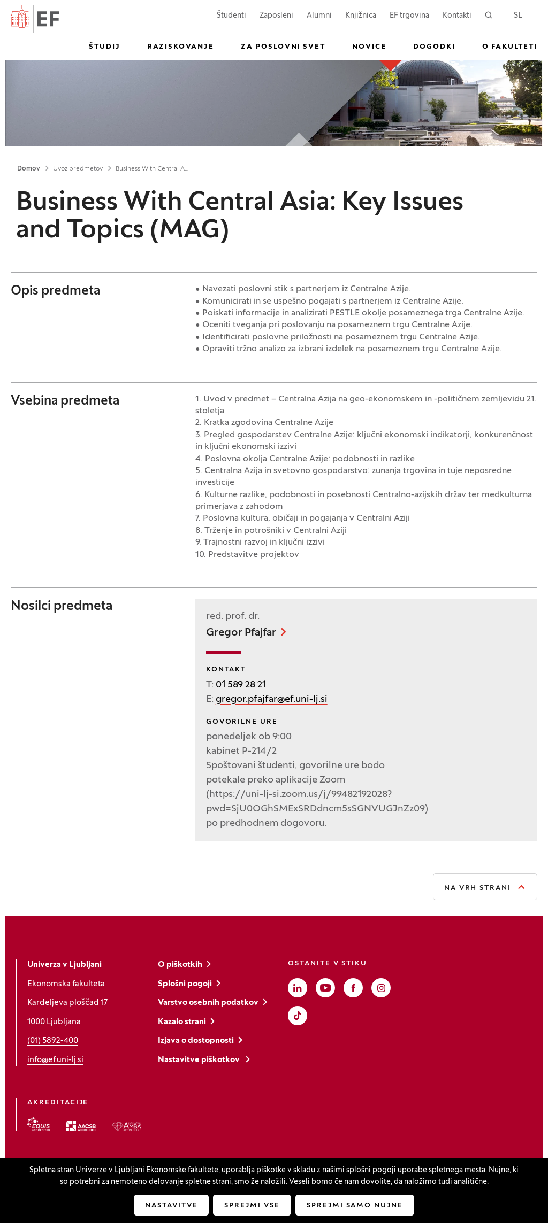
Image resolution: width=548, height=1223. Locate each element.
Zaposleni (276, 14)
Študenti (231, 14)
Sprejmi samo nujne (355, 1206)
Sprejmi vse (251, 1206)
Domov (28, 169)
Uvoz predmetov (78, 169)
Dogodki (434, 47)
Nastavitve (171, 1206)
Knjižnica (360, 15)
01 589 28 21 (241, 685)
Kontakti (457, 15)
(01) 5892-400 (52, 1040)
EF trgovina (409, 14)
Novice (369, 47)
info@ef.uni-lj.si (55, 1060)
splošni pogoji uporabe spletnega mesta (415, 1170)
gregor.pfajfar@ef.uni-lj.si (272, 699)
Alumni (319, 15)
